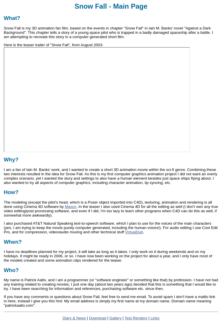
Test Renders (136, 318)
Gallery (115, 318)
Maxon (70, 206)
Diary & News (74, 318)
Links (154, 318)
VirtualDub (134, 232)
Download (97, 318)
